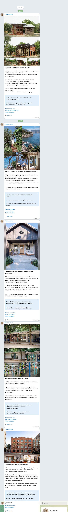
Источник (9, 102)
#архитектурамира (10, 298)
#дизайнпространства (11, 396)
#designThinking (9, 398)
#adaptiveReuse (9, 95)
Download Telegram (54, 39)
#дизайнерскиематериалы (12, 188)
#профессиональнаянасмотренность (15, 500)
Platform (60, 43)
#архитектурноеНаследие (12, 97)
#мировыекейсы (9, 98)
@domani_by (52, 11)
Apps (55, 43)
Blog (52, 43)
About (47, 43)
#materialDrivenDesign (11, 189)
